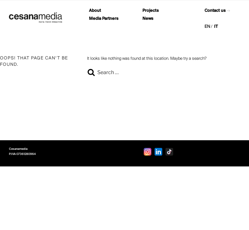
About (95, 10)
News (147, 18)
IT (216, 26)
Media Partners (103, 18)
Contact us (215, 10)
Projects (150, 10)
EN (207, 26)
